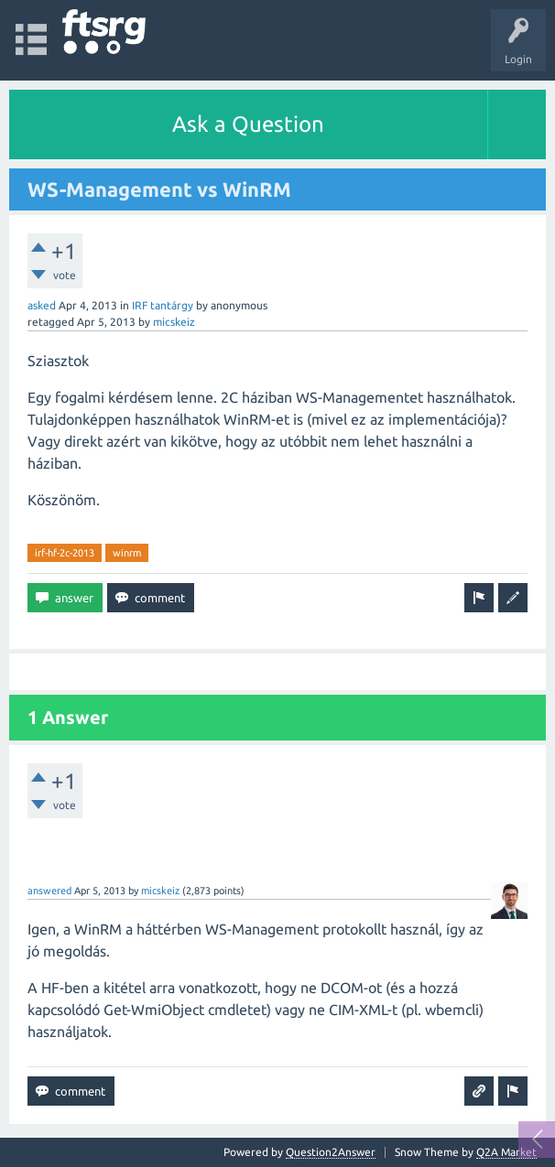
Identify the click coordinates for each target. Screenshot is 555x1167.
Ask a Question (248, 124)
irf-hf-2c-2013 (64, 552)
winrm (127, 552)
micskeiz (174, 322)
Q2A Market (506, 1152)
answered (49, 890)
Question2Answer (330, 1152)
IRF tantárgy (162, 305)
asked (41, 305)
